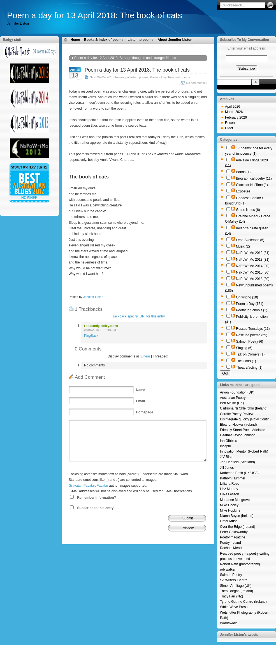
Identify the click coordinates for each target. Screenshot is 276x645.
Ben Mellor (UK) (232, 403)
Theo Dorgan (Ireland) (236, 591)
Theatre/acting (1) (249, 367)
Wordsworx (228, 623)
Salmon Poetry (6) (249, 341)
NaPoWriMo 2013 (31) (252, 260)
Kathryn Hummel (232, 478)
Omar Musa (229, 521)
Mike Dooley (229, 505)
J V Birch (226, 457)
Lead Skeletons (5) (250, 240)
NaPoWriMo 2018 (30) (252, 279)
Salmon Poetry (231, 575)
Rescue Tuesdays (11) (253, 329)
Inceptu (225, 446)
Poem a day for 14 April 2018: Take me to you (168, 63)
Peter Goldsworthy (234, 532)
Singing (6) (244, 348)
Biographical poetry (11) (254, 178)
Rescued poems (179, 77)
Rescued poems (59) (251, 335)
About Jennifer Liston (174, 40)
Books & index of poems (103, 40)
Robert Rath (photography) (240, 564)
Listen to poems (140, 40)
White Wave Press (233, 607)
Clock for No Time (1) (252, 185)
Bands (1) (243, 172)
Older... (230, 128)
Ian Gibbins (228, 441)
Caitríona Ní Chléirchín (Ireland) (243, 408)
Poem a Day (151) (249, 304)
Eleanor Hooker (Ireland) (238, 425)
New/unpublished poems (131, 77)
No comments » (196, 82)
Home (75, 40)
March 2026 (234, 112)
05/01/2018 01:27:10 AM (100, 329)
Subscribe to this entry (95, 508)
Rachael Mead (231, 548)
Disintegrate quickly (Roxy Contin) (245, 419)
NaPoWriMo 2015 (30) (252, 272)
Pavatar (89, 486)
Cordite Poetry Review (236, 414)
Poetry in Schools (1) (251, 310)
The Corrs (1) (246, 361)
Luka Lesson (229, 494)
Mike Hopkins (230, 510)
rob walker (227, 569)
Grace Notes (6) (248, 210)
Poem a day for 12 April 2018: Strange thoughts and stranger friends (125, 58)
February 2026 (236, 117)
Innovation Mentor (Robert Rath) (244, 451)
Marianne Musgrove (235, 500)
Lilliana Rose (229, 484)
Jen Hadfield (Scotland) (237, 462)
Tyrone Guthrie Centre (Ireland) (243, 602)
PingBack (91, 336)
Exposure (243, 191)
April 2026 (232, 107)
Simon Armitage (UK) (236, 586)
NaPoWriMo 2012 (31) (252, 253)
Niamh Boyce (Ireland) (236, 516)
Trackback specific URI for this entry (138, 316)
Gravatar (75, 486)
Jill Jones (227, 468)
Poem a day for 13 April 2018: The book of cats (94, 15)
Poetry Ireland (230, 543)
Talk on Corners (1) (250, 354)
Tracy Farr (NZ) (231, 596)
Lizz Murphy (229, 489)
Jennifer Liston (93, 296)
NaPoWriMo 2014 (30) (252, 266)
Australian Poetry (232, 398)
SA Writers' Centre (233, 580)
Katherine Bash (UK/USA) (239, 473)
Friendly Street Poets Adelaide (242, 430)
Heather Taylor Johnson (238, 435)
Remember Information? (96, 498)
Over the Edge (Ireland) (237, 527)
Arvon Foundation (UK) (237, 392)
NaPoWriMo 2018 (101, 77)
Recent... (231, 123)
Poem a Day (158, 77)
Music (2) (243, 246)
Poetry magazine (232, 537)
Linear (145, 356)
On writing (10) (247, 297)
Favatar (102, 486)
